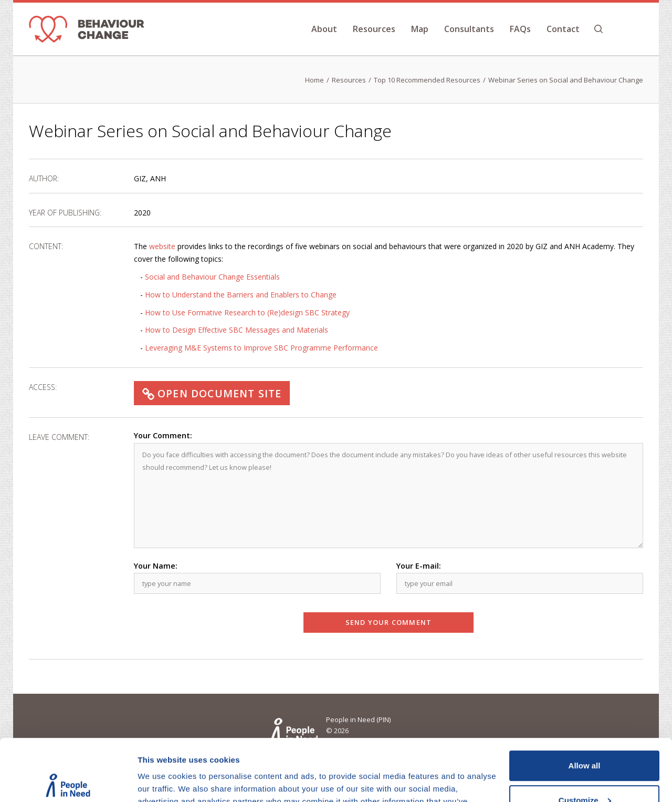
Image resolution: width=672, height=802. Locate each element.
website (162, 246)
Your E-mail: (418, 566)
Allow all (585, 704)
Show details (162, 781)
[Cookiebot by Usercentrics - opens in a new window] (68, 781)
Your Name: (155, 566)
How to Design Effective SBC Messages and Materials (236, 330)
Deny (584, 772)
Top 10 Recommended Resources (427, 80)
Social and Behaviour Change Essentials (212, 277)
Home (314, 80)
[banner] (86, 31)
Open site (212, 393)
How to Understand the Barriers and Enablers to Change (241, 295)
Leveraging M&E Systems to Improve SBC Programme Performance (261, 348)
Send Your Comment (388, 622)
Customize (585, 738)
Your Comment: (163, 435)
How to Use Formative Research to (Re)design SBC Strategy (247, 312)
